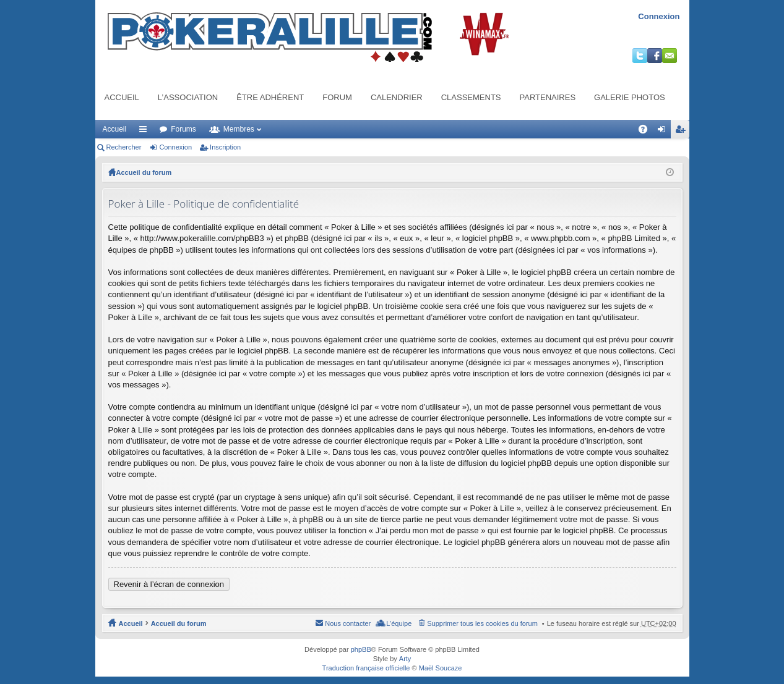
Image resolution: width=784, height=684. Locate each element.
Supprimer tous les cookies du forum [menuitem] (482, 623)
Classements (471, 97)
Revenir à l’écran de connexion (169, 584)
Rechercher (124, 147)
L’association (188, 97)
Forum (337, 97)
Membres (238, 129)
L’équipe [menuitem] (398, 623)
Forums (183, 129)
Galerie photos (629, 97)
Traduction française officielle (366, 668)
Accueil (122, 97)
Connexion (658, 16)
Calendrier (397, 97)
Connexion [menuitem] (663, 131)
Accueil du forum (144, 172)
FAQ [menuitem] (646, 131)
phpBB (361, 649)
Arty (405, 658)
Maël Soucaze (440, 668)
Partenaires (548, 97)
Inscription (225, 147)
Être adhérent (270, 97)
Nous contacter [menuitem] (348, 623)
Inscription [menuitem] (682, 131)
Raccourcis (145, 131)
